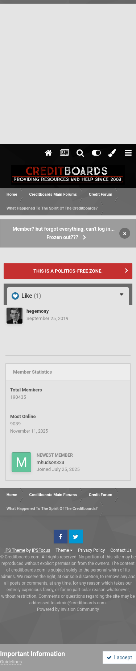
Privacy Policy (91, 550)
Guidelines (11, 661)
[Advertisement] (68, 72)
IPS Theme (14, 550)
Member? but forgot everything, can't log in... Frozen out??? (64, 233)
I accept (119, 657)
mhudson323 (50, 462)
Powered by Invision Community (68, 609)
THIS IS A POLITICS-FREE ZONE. (68, 271)
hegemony (37, 311)
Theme (64, 550)
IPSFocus (41, 550)
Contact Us (121, 550)
